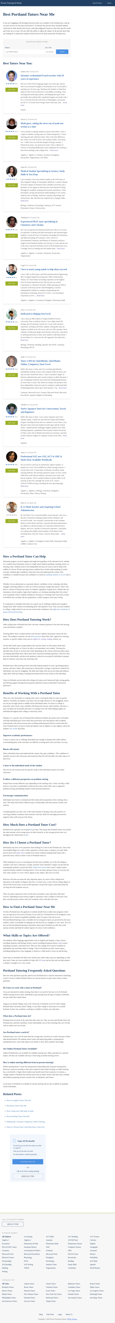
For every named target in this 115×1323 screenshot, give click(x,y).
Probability (94, 1257)
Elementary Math (52, 1244)
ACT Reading (73, 1237)
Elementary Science (75, 1244)
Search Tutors (97, 3)
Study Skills (72, 1264)
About (109, 3)
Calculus (93, 1240)
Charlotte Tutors (52, 1287)
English (92, 1244)
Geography (94, 1247)
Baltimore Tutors (74, 1284)
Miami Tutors (7, 1294)
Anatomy (49, 1240)
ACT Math (50, 1237)
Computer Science (74, 1247)
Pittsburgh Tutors (96, 1294)
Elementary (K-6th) (31, 1244)
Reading (71, 1261)
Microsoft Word (51, 1254)
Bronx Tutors (28, 1287)
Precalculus (72, 1257)
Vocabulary (72, 1268)
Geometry (5, 1250)
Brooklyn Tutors (8, 1287)
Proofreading (6, 1261)
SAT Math (93, 1261)
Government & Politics (32, 1250)
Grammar (49, 1250)
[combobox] (24, 51)
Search (62, 51)
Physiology (28, 1257)
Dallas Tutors (94, 1287)
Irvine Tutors (50, 1291)
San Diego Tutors (96, 1298)
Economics (6, 1244)
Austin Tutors (51, 1284)
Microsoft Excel (8, 1254)
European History (30, 1247)
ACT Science (94, 1237)
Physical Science (8, 1257)
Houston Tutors (29, 1291)
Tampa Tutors (51, 1301)
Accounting (28, 1237)
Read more (54, 150)
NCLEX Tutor (73, 1254)
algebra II (36, 639)
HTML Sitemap (72, 1319)
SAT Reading (6, 1264)
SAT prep (42, 960)
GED (48, 1247)
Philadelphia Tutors (9, 1298)
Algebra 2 (27, 1240)
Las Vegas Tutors (74, 1291)
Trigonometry (51, 1268)
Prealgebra (50, 1257)
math (60, 943)
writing (43, 639)
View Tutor (11, 90)
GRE (69, 1250)
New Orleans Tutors (31, 1294)
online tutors (20, 853)
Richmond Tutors (52, 1298)
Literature (93, 1250)
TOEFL (26, 1268)
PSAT (26, 1261)
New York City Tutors (54, 1294)
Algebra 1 (5, 1240)
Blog (41, 1314)
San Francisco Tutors (9, 1301)
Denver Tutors (7, 1291)
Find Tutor (50, 1314)
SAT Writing (28, 1264)
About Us (69, 1314)
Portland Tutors (29, 1298)
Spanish (93, 1264)
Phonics (93, 1254)
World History (95, 1268)
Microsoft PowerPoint (32, 1254)
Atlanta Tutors (29, 1284)
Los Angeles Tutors (97, 1291)
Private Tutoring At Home (11, 3)
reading (49, 639)
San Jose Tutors (29, 1301)
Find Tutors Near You (28, 1162)
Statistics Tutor (51, 1264)
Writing (4, 1271)
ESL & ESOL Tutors (9, 1247)
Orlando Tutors (73, 1294)
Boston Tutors (95, 1284)
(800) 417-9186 (12, 1224)
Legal (60, 1314)
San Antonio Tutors (75, 1298)
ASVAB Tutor (73, 1240)
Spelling (5, 1268)
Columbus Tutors (74, 1287)
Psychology (50, 1261)
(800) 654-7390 (28, 1176)
